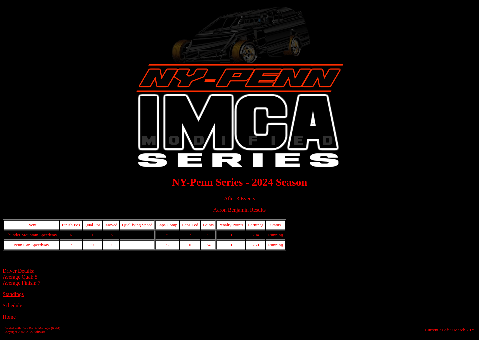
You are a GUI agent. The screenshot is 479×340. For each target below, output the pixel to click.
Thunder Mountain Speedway (31, 234)
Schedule (12, 305)
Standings (13, 294)
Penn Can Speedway (31, 244)
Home (9, 317)
